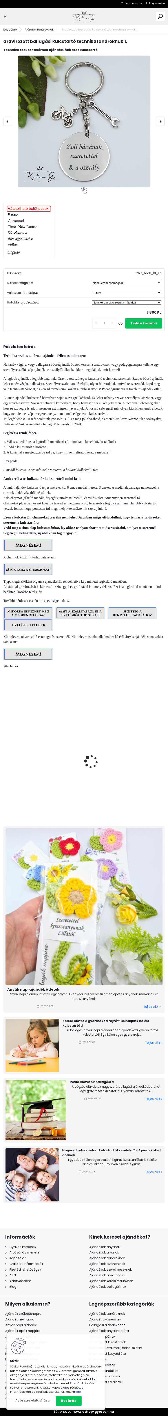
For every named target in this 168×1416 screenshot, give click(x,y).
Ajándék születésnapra (23, 1313)
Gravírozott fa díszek (105, 1382)
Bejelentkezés (133, 3)
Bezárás (68, 1400)
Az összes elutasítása (32, 1400)
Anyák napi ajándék (21, 1325)
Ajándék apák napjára (22, 1331)
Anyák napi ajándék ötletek (33, 989)
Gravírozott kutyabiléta (107, 1353)
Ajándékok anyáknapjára (109, 1331)
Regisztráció (157, 3)
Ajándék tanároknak (39, 29)
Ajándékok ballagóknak (107, 1286)
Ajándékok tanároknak (107, 1258)
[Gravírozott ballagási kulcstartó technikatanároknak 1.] (84, 121)
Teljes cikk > (152, 1007)
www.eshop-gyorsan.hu (93, 1411)
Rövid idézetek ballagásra (92, 1082)
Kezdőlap (10, 29)
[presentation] (7, 121)
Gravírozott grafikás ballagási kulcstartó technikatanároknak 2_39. (42, 779)
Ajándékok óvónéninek (107, 1264)
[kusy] (104, 323)
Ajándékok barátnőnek (107, 1275)
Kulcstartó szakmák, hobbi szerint (115, 1348)
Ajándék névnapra (19, 1319)
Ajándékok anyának (105, 1247)
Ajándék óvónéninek (105, 1319)
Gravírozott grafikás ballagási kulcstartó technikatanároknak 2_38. (125, 779)
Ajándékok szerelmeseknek (110, 1269)
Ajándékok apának (104, 1252)
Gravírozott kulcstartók (107, 1342)
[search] (160, 16)
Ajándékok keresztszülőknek (111, 1281)
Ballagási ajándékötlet (107, 1325)
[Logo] (84, 16)
